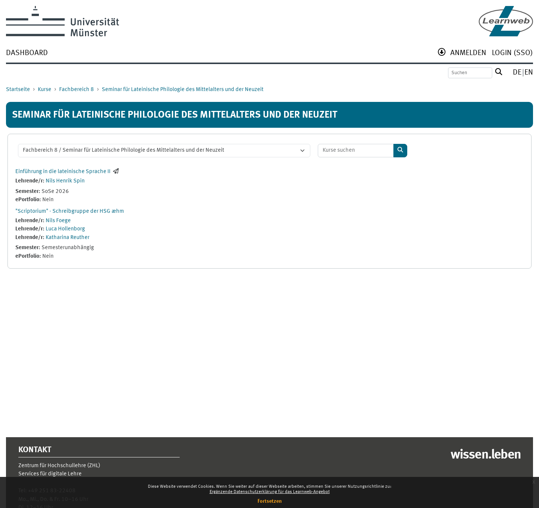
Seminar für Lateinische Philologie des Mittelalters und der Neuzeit (183, 90)
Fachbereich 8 (76, 90)
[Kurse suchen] (356, 151)
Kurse (44, 90)
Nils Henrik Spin (65, 181)
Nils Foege (58, 221)
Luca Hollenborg (65, 229)
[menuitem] (27, 54)
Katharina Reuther (67, 238)
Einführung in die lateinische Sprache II (62, 172)
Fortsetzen (270, 501)
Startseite (18, 90)
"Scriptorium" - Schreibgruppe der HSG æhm (69, 211)
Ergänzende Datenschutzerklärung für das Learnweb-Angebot (270, 492)
